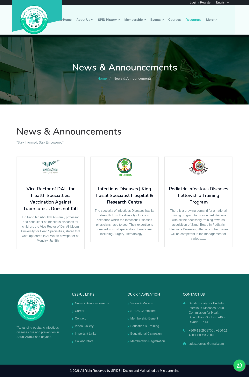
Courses (174, 19)
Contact (80, 318)
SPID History (107, 19)
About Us (83, 19)
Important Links (85, 333)
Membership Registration (147, 341)
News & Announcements (92, 303)
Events (155, 19)
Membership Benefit (144, 318)
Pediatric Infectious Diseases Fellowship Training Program (198, 195)
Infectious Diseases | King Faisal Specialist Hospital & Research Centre (124, 195)
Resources (194, 19)
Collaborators (84, 341)
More (210, 19)
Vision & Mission (141, 303)
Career (79, 311)
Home (65, 19)
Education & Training (144, 326)
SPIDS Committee (143, 311)
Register (206, 2)
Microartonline (169, 370)
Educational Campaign (146, 333)
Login (193, 2)
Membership (133, 19)
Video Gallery (84, 326)
